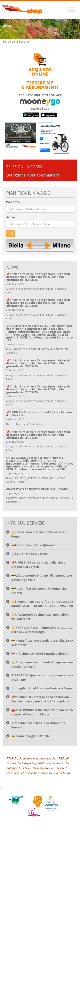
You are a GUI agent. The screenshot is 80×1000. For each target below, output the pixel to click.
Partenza (13, 201)
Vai (11, 233)
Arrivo (10, 216)
